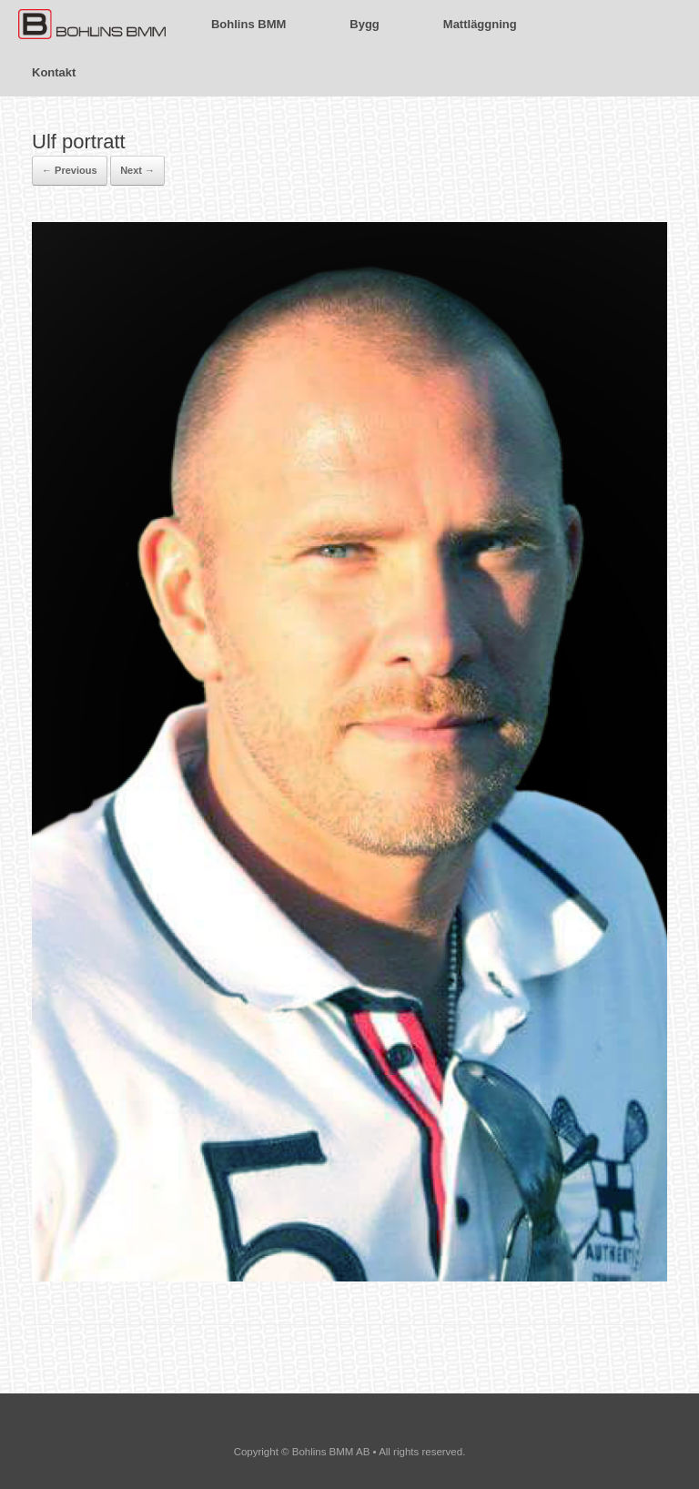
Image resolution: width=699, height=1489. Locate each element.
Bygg (365, 24)
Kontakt (54, 72)
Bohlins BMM (248, 24)
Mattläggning (480, 24)
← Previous (69, 170)
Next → (137, 170)
